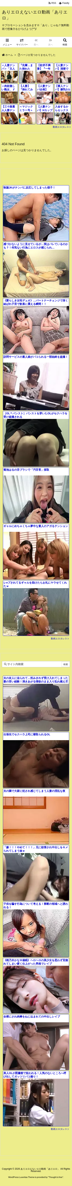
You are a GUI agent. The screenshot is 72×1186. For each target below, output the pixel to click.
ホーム (9, 54)
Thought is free (55, 1177)
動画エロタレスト (62, 127)
